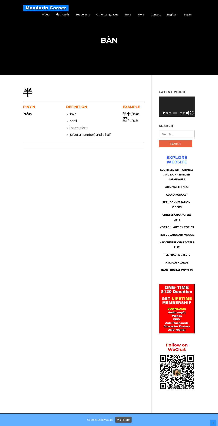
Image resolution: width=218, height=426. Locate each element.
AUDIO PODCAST (177, 195)
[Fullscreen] (192, 113)
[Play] (164, 113)
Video (45, 14)
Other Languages (107, 14)
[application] (177, 107)
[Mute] (187, 113)
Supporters (83, 14)
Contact (156, 14)
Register (172, 14)
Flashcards (62, 14)
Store (128, 14)
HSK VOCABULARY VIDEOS (177, 235)
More (141, 14)
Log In (188, 14)
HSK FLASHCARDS (176, 263)
